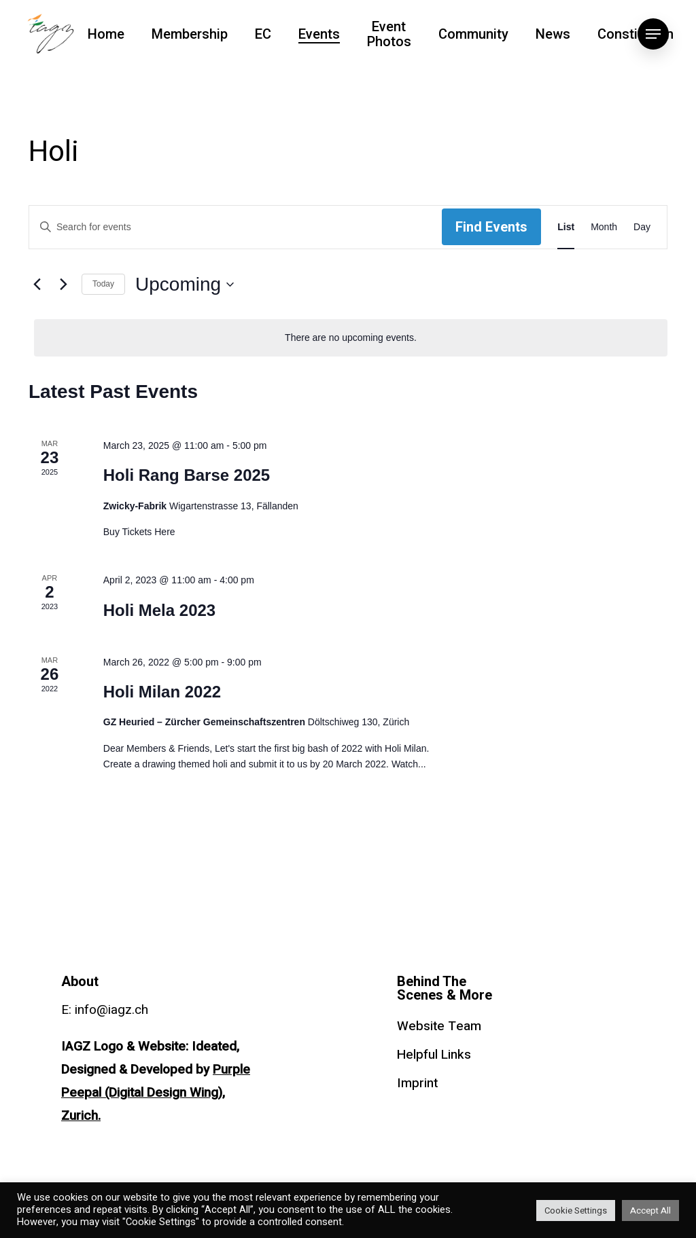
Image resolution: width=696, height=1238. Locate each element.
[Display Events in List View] (565, 227)
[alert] (350, 338)
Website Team (439, 1026)
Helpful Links (434, 1054)
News (553, 33)
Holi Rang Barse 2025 (186, 475)
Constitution (635, 33)
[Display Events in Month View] (604, 227)
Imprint (417, 1083)
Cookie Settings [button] (575, 1210)
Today (103, 284)
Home (106, 33)
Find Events (491, 227)
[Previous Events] (37, 284)
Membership (190, 33)
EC (263, 33)
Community (473, 33)
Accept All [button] (650, 1210)
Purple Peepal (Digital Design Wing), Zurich (155, 1092)
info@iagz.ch (111, 1009)
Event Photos (389, 34)
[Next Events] (63, 284)
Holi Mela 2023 (159, 610)
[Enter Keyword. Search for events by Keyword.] (235, 227)
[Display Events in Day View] (641, 227)
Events (319, 33)
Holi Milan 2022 (162, 691)
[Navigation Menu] (653, 34)
